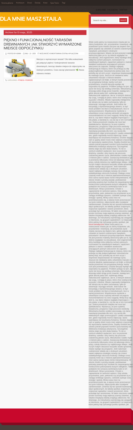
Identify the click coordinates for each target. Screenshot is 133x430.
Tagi (63, 3)
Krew (45, 3)
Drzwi (29, 3)
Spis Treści (54, 3)
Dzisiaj (37, 3)
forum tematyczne (96, 224)
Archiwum (20, 3)
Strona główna (7, 3)
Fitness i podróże (25, 80)
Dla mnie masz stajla (30, 19)
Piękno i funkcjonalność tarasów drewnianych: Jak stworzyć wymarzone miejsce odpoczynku (43, 44)
